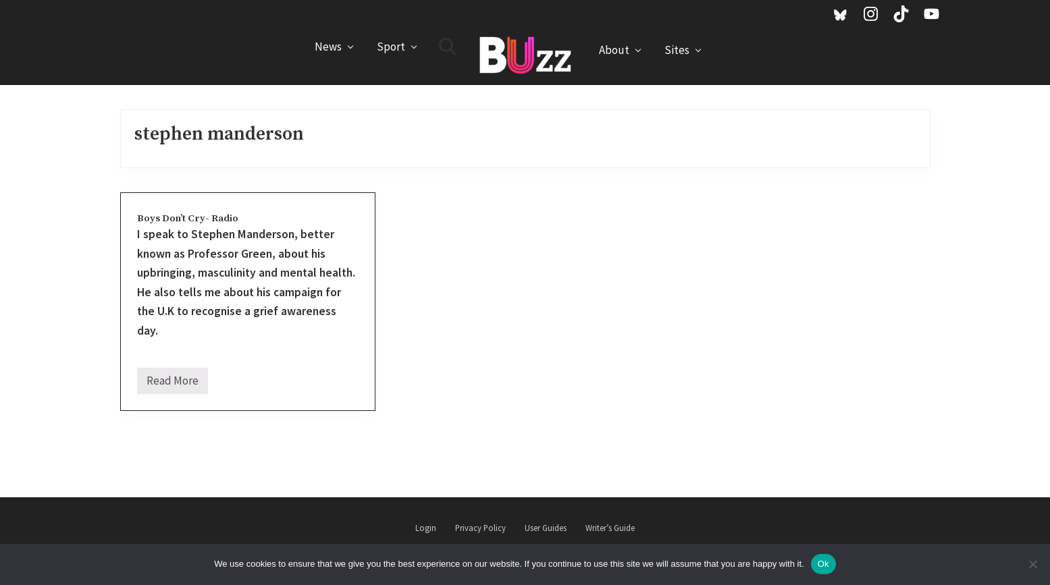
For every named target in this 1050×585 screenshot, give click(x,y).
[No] (1033, 564)
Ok (823, 564)
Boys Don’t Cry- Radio (187, 218)
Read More (173, 383)
